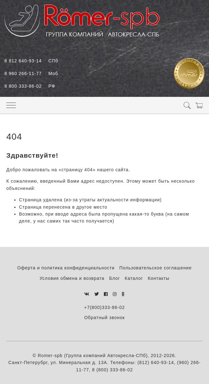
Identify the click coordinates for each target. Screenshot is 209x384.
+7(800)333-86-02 (104, 307)
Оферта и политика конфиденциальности (66, 267)
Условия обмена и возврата (72, 278)
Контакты (158, 278)
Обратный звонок (104, 317)
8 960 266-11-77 (31, 73)
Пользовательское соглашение (155, 267)
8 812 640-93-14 (31, 60)
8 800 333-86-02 (29, 86)
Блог (114, 278)
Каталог (134, 278)
